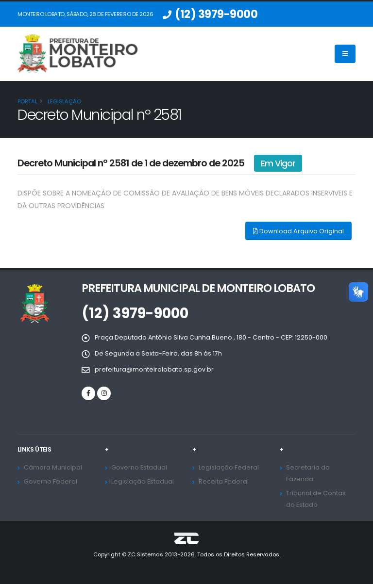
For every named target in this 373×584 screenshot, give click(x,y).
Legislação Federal (229, 467)
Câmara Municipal (53, 467)
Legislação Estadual (142, 481)
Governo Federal (50, 481)
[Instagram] (104, 393)
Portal (27, 101)
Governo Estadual (139, 467)
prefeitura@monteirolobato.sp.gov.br (154, 369)
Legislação (63, 101)
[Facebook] (88, 393)
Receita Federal (224, 481)
